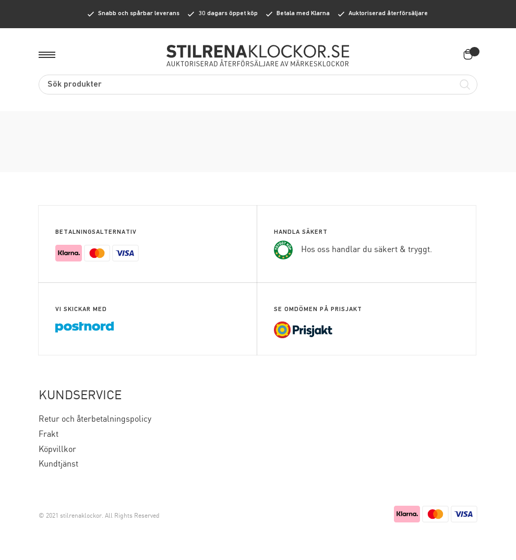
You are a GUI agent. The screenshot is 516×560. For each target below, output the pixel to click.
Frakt (48, 434)
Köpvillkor (57, 449)
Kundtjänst (58, 464)
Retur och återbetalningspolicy (95, 419)
